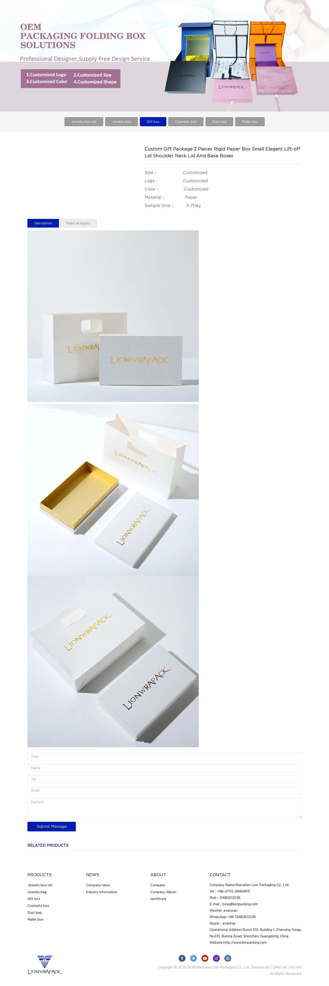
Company (157, 885)
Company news (98, 885)
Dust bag (219, 122)
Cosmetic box (186, 122)
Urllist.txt (280, 967)
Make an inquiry (78, 223)
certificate (158, 899)
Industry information (101, 892)
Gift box (153, 122)
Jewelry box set (83, 122)
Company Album (163, 892)
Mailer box (250, 122)
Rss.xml (296, 967)
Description (43, 223)
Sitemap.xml (260, 967)
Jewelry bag (121, 122)
